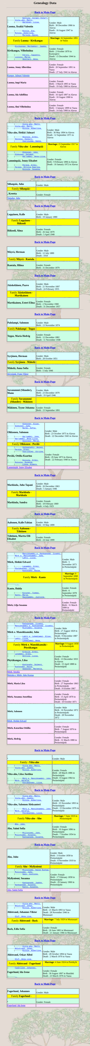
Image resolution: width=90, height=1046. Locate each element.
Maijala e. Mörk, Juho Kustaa (20, 698)
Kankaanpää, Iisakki (33, 642)
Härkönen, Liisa (31, 23)
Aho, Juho (20, 852)
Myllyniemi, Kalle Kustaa (36, 900)
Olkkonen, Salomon (24, 161)
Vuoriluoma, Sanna (32, 147)
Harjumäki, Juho (31, 447)
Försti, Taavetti (31, 58)
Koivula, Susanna (31, 178)
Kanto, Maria (22, 612)
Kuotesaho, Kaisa (31, 587)
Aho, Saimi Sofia (15, 922)
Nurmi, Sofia (29, 438)
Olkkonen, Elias (31, 433)
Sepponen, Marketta (32, 691)
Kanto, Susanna (30, 919)
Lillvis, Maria (23, 60)
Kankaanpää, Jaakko (32, 914)
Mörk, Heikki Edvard (16, 744)
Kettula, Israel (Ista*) (35, 18)
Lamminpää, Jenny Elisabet (19, 481)
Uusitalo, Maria (31, 452)
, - (17, 601)
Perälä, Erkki (30, 173)
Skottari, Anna (30, 63)
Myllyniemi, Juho (31, 861)
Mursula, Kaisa (30, 37)
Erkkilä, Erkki (30, 672)
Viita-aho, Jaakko (24, 791)
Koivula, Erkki (30, 473)
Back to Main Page (45, 12)
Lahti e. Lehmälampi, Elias (37, 656)
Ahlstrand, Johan (24, 938)
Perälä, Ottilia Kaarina (28, 175)
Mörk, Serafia (13, 695)
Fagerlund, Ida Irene (16, 1042)
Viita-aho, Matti (24, 21)
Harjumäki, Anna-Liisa (34, 164)
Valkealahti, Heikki (33, 459)
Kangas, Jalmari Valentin (18, 79)
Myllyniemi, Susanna (26, 864)
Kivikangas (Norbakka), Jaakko (31, 49)
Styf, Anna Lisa (23, 950)
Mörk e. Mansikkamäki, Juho (29, 570)
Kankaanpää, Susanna (33, 866)
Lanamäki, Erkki (31, 582)
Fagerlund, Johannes (26, 1003)
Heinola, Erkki (30, 142)
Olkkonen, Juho (30, 159)
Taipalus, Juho (13, 207)
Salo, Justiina (30, 905)
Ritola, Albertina (24, 35)
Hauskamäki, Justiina (33, 615)
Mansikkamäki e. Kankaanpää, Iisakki (41, 568)
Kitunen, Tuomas (31, 610)
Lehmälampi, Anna (31, 661)
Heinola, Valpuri (24, 145)
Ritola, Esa (29, 32)
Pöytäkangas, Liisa (25, 584)
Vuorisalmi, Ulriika (33, 464)
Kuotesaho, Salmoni (32, 686)
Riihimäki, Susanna (32, 647)
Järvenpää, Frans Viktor (17, 383)
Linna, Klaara (30, 478)
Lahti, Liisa (29, 573)
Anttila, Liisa (30, 677)
